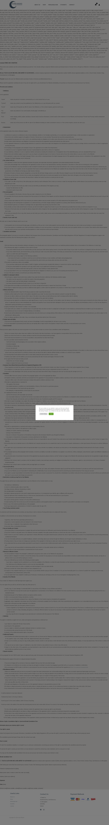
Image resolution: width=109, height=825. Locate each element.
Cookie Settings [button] (43, 414)
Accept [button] (51, 414)
